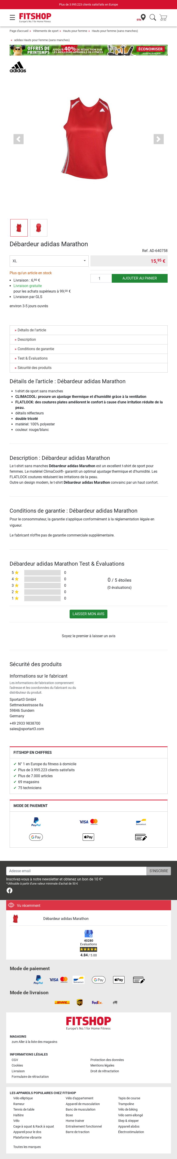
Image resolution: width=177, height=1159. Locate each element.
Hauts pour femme (75, 31)
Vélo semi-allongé (130, 1115)
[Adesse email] (76, 871)
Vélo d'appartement (79, 1098)
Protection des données (107, 1060)
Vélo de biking (128, 1110)
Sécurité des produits (35, 368)
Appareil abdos (128, 1126)
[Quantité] (101, 278)
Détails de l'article (32, 330)
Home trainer (75, 1121)
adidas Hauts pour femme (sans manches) (42, 40)
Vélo (16, 1121)
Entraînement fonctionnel (84, 1126)
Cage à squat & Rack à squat (33, 1126)
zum (34, 1042)
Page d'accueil (19, 31)
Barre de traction (78, 1132)
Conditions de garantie (36, 349)
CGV (15, 1060)
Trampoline (126, 1104)
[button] (18, 139)
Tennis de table (23, 1110)
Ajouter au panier (140, 278)
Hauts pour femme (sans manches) (115, 31)
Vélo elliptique (23, 1098)
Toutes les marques (27, 1147)
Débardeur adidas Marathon (66, 918)
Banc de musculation (80, 1110)
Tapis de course (129, 1098)
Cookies (17, 1065)
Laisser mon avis (88, 614)
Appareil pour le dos (27, 1132)
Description (27, 339)
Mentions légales (102, 1065)
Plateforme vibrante (27, 1137)
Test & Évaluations (33, 358)
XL (15, 261)
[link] (36, 822)
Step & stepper (128, 1121)
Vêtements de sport (45, 31)
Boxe (69, 1115)
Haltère (18, 1115)
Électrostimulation (131, 1132)
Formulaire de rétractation (30, 1077)
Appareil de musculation (83, 1104)
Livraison (18, 1071)
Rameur (19, 1104)
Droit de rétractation (104, 1071)
